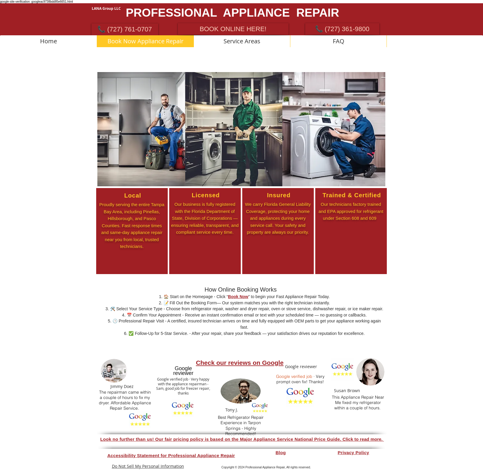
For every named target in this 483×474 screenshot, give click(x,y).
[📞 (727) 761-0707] (124, 29)
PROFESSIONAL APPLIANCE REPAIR (232, 12)
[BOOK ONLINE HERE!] (233, 29)
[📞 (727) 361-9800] (342, 29)
